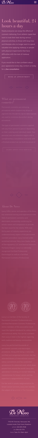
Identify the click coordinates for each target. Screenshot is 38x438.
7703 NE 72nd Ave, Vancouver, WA (19, 422)
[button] (35, 2)
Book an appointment (19, 78)
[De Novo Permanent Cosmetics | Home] (19, 413)
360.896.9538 (21, 427)
